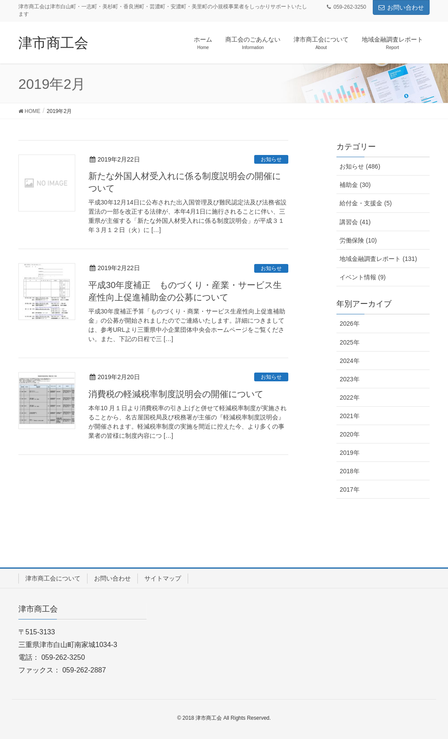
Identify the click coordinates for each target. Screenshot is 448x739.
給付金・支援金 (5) (366, 203)
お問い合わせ (401, 7)
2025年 (349, 342)
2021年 (349, 415)
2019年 (349, 452)
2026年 (349, 323)
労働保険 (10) (358, 240)
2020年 (349, 434)
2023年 (349, 379)
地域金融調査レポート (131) (378, 258)
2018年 (349, 471)
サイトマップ (162, 578)
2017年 (349, 489)
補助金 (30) (355, 184)
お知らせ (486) (360, 166)
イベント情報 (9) (362, 277)
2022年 (349, 397)
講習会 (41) (355, 221)
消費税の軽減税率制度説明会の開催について (175, 394)
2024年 (349, 360)
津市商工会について (52, 578)
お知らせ (271, 159)
